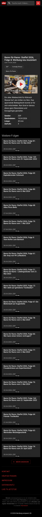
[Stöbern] (38, 3)
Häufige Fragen (9, 476)
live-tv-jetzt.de (9, 489)
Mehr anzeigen (21, 462)
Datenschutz (8, 485)
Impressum (7, 480)
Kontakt (6, 471)
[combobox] (23, 3)
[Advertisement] (21, 30)
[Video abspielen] (21, 84)
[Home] (4, 3)
